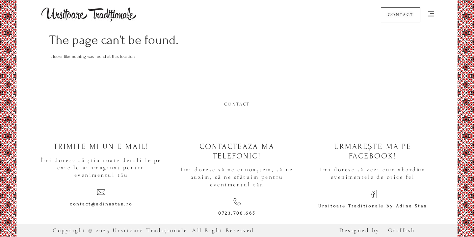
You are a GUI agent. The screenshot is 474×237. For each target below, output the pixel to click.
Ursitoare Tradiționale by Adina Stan (372, 206)
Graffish (401, 230)
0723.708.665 (236, 213)
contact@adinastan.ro (101, 204)
